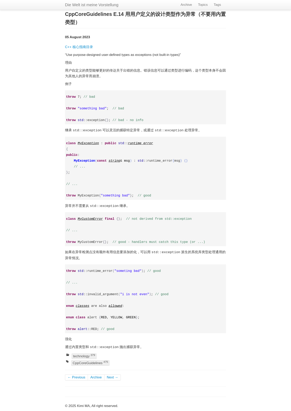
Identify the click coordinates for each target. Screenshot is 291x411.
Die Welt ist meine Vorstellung (91, 5)
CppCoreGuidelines (90, 362)
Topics (203, 5)
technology (84, 355)
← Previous (76, 377)
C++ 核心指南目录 (79, 47)
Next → (112, 377)
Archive (186, 5)
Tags (217, 5)
